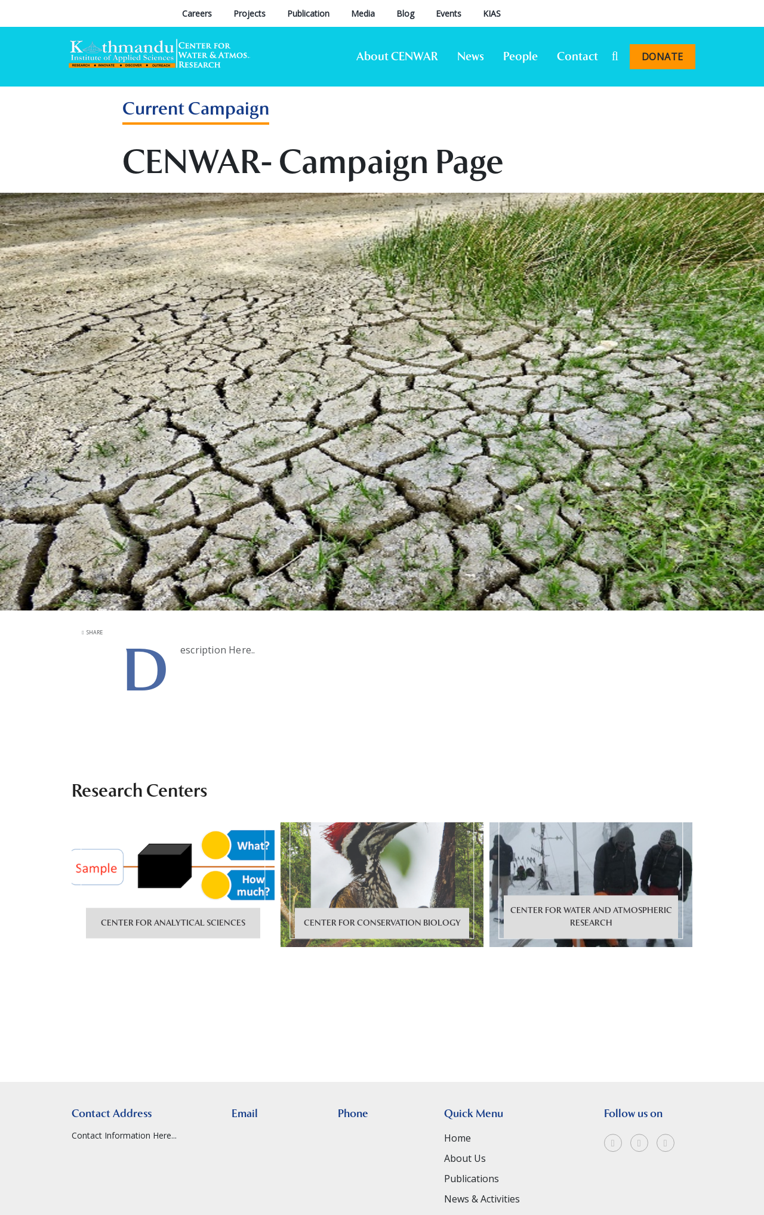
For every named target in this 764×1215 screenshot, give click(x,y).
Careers (197, 13)
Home (457, 1179)
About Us (465, 1200)
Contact (577, 56)
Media (363, 13)
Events (448, 13)
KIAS (492, 13)
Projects (249, 13)
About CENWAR (397, 56)
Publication (308, 13)
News (470, 56)
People (520, 56)
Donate (662, 56)
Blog (405, 13)
